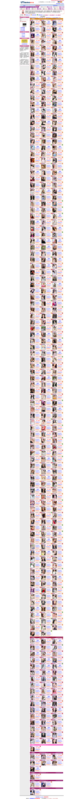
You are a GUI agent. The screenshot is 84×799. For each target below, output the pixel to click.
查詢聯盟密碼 (24, 43)
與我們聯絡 (58, 3)
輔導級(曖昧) (34, 14)
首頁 (24, 5)
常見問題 (23, 33)
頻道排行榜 (55, 5)
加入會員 (62, 3)
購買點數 (22, 27)
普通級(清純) (40, 14)
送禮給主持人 (37, 23)
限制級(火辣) (28, 14)
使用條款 (23, 36)
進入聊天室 (37, 28)
